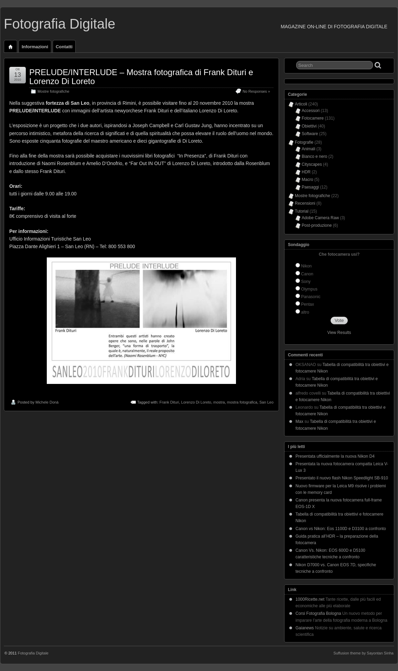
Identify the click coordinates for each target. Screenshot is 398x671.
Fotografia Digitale (59, 23)
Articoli (301, 104)
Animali (308, 148)
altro (305, 312)
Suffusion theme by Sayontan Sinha (363, 653)
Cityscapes (312, 164)
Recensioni (305, 203)
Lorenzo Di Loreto (196, 402)
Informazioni (35, 46)
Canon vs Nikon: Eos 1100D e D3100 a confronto (340, 528)
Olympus (309, 289)
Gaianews (304, 628)
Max (299, 421)
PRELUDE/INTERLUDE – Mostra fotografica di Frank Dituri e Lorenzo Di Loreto (141, 77)
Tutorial (302, 211)
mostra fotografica (242, 402)
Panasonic (310, 296)
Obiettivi (309, 126)
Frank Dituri (169, 402)
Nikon (306, 266)
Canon (307, 274)
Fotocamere (313, 118)
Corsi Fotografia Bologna (318, 613)
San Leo (266, 402)
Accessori (311, 110)
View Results (339, 332)
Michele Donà (46, 402)
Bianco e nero (314, 156)
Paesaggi (310, 187)
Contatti (64, 46)
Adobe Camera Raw (320, 217)
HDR (306, 172)
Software (310, 133)
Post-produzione (317, 225)
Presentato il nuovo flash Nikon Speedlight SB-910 (341, 478)
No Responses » (256, 91)
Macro (307, 179)
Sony (305, 281)
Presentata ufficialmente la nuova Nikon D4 (335, 456)
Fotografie (304, 142)
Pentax (307, 304)
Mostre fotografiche (53, 91)
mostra (219, 402)
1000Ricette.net (309, 599)
